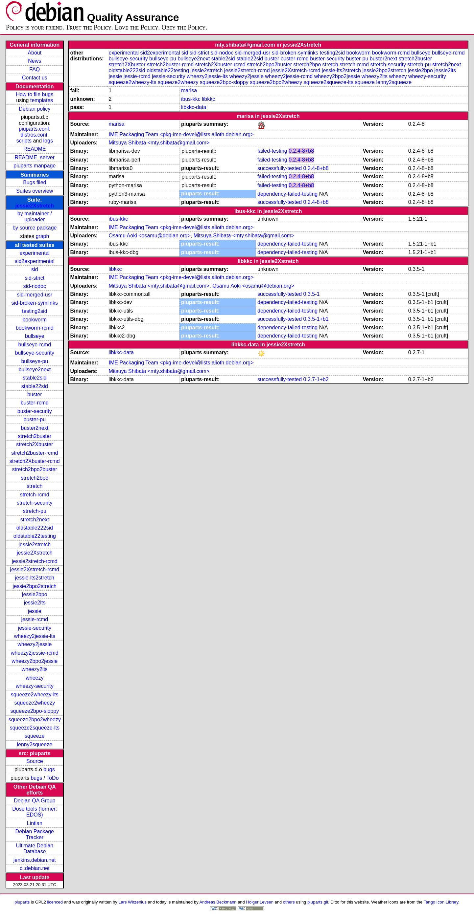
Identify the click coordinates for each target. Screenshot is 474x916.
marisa (189, 90)
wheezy (34, 678)
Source (34, 761)
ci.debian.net (35, 868)
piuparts (22, 902)
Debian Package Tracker (34, 834)
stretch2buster (34, 436)
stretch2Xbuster (34, 444)
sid (34, 269)
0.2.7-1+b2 (316, 379)
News (34, 61)
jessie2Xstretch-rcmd (34, 569)
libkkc (208, 99)
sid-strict (35, 278)
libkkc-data (193, 107)
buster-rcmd (35, 402)
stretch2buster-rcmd (34, 453)
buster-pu (35, 419)
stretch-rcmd (34, 494)
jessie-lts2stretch (34, 577)
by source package (34, 227)
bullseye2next (34, 369)
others (289, 902)
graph (42, 236)
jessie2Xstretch (34, 205)
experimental (35, 253)
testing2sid (34, 311)
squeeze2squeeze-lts (34, 728)
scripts (24, 140)
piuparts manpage (34, 165)
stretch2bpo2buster (34, 469)
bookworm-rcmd (35, 328)
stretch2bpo (35, 478)
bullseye (34, 336)
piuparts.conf (34, 129)
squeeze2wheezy (34, 703)
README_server (34, 157)
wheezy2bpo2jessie (35, 661)
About (34, 52)
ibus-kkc (191, 99)
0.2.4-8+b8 (301, 151)
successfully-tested (279, 168)
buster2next (35, 428)
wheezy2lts (35, 669)
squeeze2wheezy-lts (35, 694)
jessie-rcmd (34, 619)
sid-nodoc (34, 286)
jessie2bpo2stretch (35, 586)
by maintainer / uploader (34, 216)
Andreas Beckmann (218, 902)
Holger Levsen (259, 902)
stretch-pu (34, 511)
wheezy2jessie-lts (34, 636)
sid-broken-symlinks (35, 303)
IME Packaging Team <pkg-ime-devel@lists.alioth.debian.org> (180, 134)
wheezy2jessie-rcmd (35, 653)
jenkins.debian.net (34, 860)
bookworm (34, 319)
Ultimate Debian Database (34, 848)
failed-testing (272, 151)
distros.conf (33, 135)
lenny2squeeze (34, 744)
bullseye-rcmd (34, 344)
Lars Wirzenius (132, 902)
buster (34, 394)
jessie (34, 611)
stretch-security (34, 503)
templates (41, 100)
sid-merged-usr (35, 294)
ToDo (52, 778)
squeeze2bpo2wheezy (35, 719)
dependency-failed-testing (287, 194)
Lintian (34, 823)
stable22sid (34, 386)
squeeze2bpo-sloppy (34, 711)
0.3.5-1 (311, 294)
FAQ (34, 69)
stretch (34, 486)
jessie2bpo (34, 594)
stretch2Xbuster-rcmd (35, 461)
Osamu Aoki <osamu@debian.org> (149, 235)
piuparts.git (317, 902)
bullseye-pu (34, 361)
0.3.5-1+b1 (316, 319)
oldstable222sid (34, 528)
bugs (49, 769)
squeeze (35, 736)
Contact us (34, 77)
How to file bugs (34, 94)
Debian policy (34, 109)
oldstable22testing (34, 536)
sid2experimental (35, 261)
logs (48, 140)
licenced (55, 902)
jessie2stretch (34, 544)
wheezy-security (35, 686)
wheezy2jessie (34, 644)
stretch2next (34, 519)
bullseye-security (34, 353)
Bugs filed (34, 182)
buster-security (34, 411)
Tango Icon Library (441, 902)
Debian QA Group (34, 800)
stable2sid (34, 378)
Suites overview (34, 191)
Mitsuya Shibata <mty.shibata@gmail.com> (158, 142)
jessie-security (34, 628)
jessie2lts (34, 602)
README (34, 149)
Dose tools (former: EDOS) (34, 812)
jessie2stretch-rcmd (35, 561)
